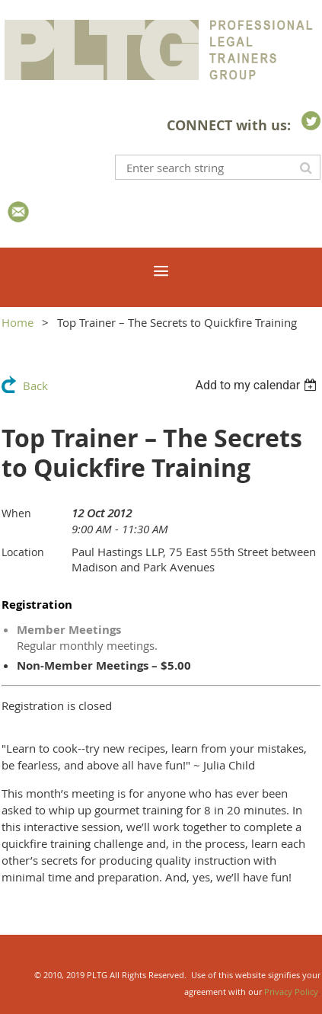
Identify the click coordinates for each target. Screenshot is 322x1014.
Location (23, 552)
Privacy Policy (291, 991)
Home (17, 322)
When (16, 513)
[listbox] (257, 385)
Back (35, 385)
